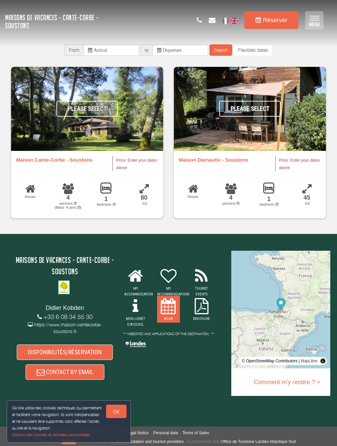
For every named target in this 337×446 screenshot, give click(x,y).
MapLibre (309, 361)
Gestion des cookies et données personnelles (51, 434)
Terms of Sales (196, 433)
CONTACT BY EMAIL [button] (65, 371)
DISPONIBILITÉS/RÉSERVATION (65, 352)
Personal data (165, 433)
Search (221, 50)
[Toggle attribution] (323, 361)
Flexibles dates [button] (253, 50)
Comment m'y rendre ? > (287, 382)
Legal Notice (137, 433)
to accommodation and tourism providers (147, 441)
